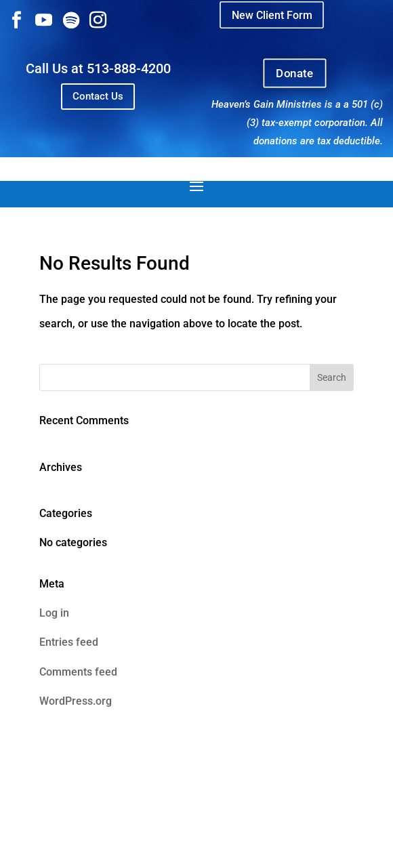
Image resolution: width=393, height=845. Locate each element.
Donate (295, 73)
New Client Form (272, 14)
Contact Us (98, 96)
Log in (54, 612)
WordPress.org (75, 701)
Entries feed (68, 642)
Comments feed (78, 671)
